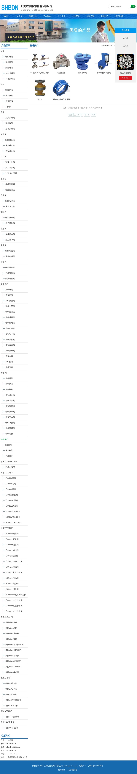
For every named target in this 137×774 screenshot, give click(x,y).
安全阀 (3, 195)
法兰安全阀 (10, 206)
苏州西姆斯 (72, 770)
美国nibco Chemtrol (13, 667)
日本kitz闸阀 (10, 484)
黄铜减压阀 (10, 317)
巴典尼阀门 (10, 467)
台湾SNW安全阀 (7, 722)
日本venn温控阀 (12, 550)
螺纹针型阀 (10, 267)
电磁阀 (3, 245)
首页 (6, 16)
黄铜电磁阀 (10, 328)
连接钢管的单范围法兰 (61, 99)
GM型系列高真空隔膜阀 (40, 73)
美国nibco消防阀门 (13, 650)
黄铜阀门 (4, 284)
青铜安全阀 (10, 417)
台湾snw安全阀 (11, 728)
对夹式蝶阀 (10, 118)
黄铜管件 (9, 367)
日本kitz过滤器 (11, 506)
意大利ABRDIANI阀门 (10, 462)
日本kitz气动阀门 (12, 511)
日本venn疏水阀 (12, 545)
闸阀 (2, 84)
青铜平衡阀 (10, 423)
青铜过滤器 (10, 406)
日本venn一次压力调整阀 (15, 595)
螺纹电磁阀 (10, 251)
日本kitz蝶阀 (10, 489)
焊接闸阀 (9, 101)
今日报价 (61, 16)
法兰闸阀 (9, 96)
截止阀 (3, 134)
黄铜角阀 (9, 362)
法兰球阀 (9, 62)
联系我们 (105, 16)
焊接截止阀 (10, 151)
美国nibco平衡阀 (12, 656)
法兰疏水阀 (10, 240)
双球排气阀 (82, 73)
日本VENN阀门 (7, 528)
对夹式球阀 (10, 73)
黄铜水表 (9, 356)
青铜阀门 (4, 373)
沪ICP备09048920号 (95, 766)
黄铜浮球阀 (10, 351)
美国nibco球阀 (11, 628)
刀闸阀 (8, 107)
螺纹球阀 (9, 57)
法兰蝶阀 (9, 123)
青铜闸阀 (9, 384)
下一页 (87, 115)
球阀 (2, 51)
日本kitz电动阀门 (12, 517)
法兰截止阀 (10, 145)
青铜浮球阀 (10, 428)
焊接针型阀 (10, 279)
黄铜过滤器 (10, 312)
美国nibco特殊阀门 (13, 661)
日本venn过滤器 (12, 556)
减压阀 (3, 212)
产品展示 (47, 16)
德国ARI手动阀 (11, 706)
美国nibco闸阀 (11, 622)
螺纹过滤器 (10, 184)
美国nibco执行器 (12, 672)
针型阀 (3, 262)
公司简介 (18, 16)
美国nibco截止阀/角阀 (14, 645)
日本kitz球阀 (10, 478)
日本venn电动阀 (12, 584)
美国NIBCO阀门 (7, 617)
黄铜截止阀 (10, 301)
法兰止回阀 (10, 168)
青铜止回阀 (10, 401)
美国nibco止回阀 (12, 634)
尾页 (93, 115)
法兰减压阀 (10, 223)
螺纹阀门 (9, 445)
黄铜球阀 (9, 290)
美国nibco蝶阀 (11, 639)
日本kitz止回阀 (11, 500)
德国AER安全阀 (12, 717)
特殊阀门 (4, 439)
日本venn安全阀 (12, 539)
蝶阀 (2, 112)
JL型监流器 (61, 73)
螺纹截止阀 (10, 140)
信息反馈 (119, 16)
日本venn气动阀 (12, 578)
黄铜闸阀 (9, 295)
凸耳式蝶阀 (10, 129)
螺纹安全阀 (10, 201)
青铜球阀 (9, 378)
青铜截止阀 (10, 395)
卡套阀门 (9, 456)
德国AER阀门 (6, 711)
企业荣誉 (76, 16)
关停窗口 (125, 78)
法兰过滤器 (10, 190)
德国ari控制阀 (11, 695)
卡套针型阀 (10, 273)
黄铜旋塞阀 (10, 345)
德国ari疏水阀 (11, 683)
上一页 (76, 115)
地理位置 (90, 16)
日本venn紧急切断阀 (13, 573)
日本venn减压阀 (12, 534)
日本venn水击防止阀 (13, 611)
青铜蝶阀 (9, 389)
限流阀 (39, 99)
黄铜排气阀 (10, 323)
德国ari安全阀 (11, 689)
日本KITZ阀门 (7, 473)
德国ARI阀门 (6, 678)
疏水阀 (3, 229)
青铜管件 (9, 434)
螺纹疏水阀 (10, 234)
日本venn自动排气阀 (13, 561)
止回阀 (3, 157)
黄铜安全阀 (10, 334)
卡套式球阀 (10, 79)
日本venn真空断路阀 (13, 606)
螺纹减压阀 (10, 218)
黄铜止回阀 (10, 306)
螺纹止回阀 (10, 162)
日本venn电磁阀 (12, 567)
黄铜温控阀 (10, 340)
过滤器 (3, 179)
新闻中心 (33, 16)
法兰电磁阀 (10, 256)
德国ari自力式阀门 (13, 700)
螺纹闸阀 (9, 90)
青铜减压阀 (10, 412)
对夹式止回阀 (11, 173)
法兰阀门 (9, 450)
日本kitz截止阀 (11, 495)
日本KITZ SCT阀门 (13, 523)
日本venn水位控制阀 (13, 600)
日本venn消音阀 (12, 589)
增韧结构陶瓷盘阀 (104, 73)
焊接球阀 (9, 68)
